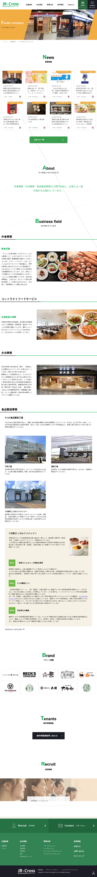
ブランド (4, 848)
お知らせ (71, 4)
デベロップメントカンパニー (52, 854)
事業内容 (50, 4)
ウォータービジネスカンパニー (53, 851)
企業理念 (22, 851)
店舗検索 (29, 4)
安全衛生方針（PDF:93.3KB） (14, 629)
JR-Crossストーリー (26, 856)
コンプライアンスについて (70, 870)
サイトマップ (79, 856)
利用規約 (40, 870)
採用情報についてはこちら (39, 801)
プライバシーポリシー (52, 870)
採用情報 (60, 4)
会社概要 (22, 846)
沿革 (21, 854)
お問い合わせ (79, 851)
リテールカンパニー (50, 846)
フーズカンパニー (49, 848)
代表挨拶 (22, 848)
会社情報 (39, 4)
